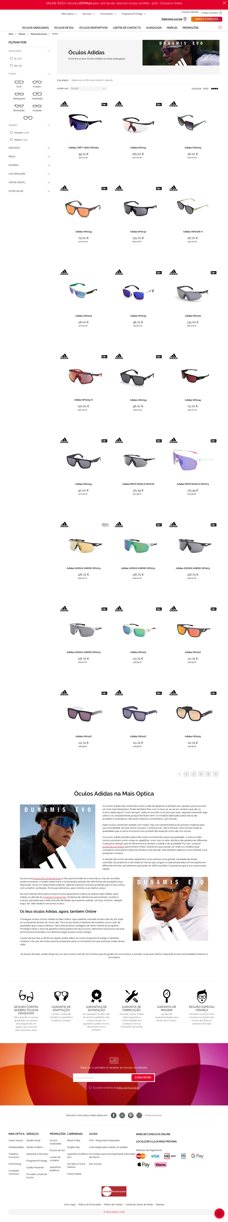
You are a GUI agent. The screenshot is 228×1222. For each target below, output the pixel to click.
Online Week (74, 1174)
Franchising (15, 1164)
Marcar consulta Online (153, 1134)
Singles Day (73, 1147)
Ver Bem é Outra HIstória (76, 1166)
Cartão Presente (35, 1168)
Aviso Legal (66, 1205)
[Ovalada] (37, 109)
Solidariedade (16, 1147)
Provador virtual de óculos (36, 1176)
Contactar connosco (14, 1173)
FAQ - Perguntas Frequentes (104, 1141)
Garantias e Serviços (37, 1154)
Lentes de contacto (55, 1159)
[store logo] (9, 20)
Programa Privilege (36, 1161)
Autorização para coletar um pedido (108, 1147)
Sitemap (163, 1205)
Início (11, 34)
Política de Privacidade (127, 1088)
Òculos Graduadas (55, 1142)
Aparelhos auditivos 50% (78, 1156)
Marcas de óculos (38, 34)
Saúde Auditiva (34, 1147)
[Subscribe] (142, 1078)
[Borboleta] (19, 109)
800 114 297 (95, 1164)
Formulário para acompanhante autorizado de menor (112, 1156)
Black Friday (73, 1141)
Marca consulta (206, 19)
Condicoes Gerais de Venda (141, 1205)
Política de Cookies (113, 1205)
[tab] (30, 51)
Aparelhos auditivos (55, 1169)
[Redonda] (28, 121)
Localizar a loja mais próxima (156, 1140)
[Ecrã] (19, 85)
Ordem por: (63, 89)
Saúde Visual (33, 1141)
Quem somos (16, 1141)
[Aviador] (37, 85)
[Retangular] (19, 97)
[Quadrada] (37, 97)
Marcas (22, 34)
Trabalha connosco (14, 1156)
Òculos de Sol (57, 1151)
